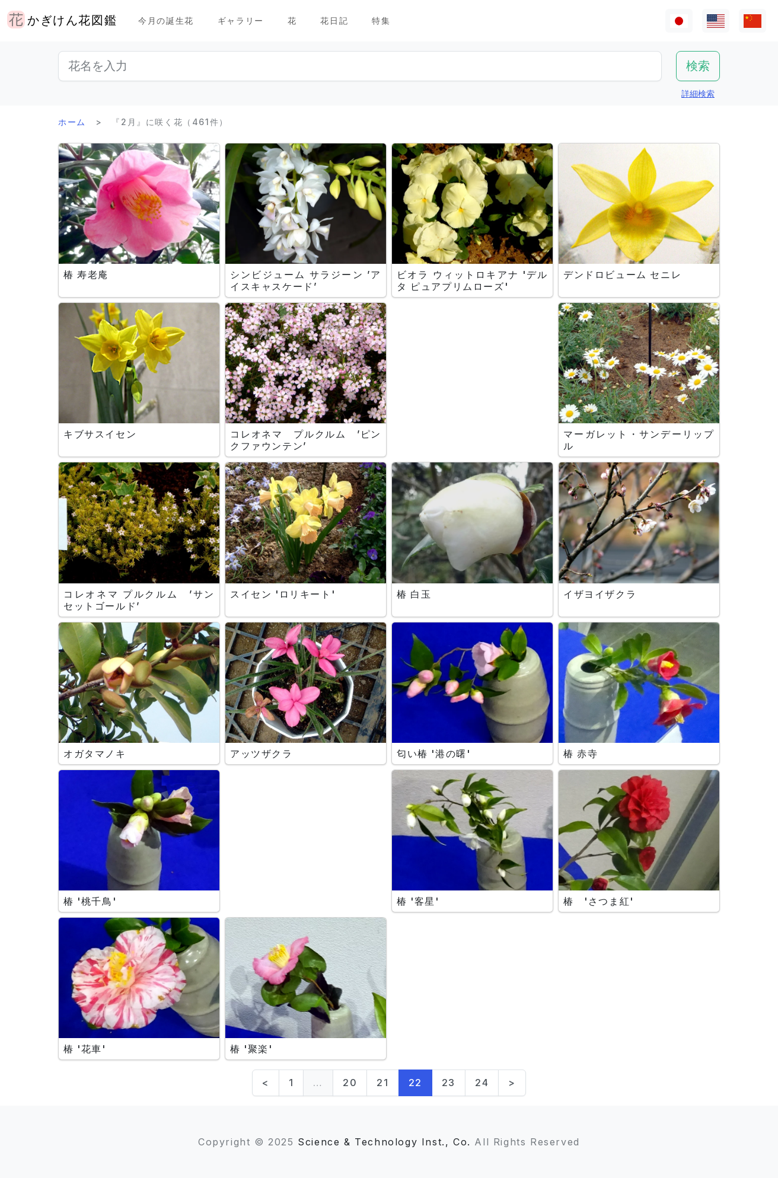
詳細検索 (698, 93)
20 (350, 1082)
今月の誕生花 (166, 20)
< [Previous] (265, 1082)
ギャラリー (241, 20)
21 (382, 1082)
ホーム (72, 122)
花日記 (334, 20)
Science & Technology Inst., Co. (384, 1142)
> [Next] (512, 1082)
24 (482, 1082)
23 (448, 1082)
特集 (381, 20)
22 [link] (415, 1082)
